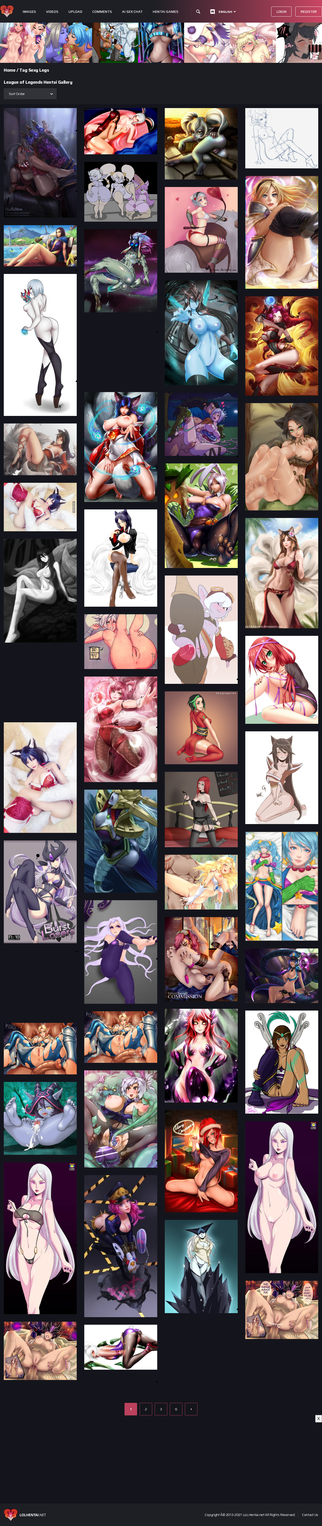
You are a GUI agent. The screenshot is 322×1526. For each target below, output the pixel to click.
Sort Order (17, 94)
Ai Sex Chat (132, 11)
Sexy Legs (38, 70)
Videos (52, 11)
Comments (102, 11)
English (225, 11)
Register (309, 11)
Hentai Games (165, 11)
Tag (23, 70)
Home (9, 70)
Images (29, 11)
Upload (75, 11)
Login (281, 11)
